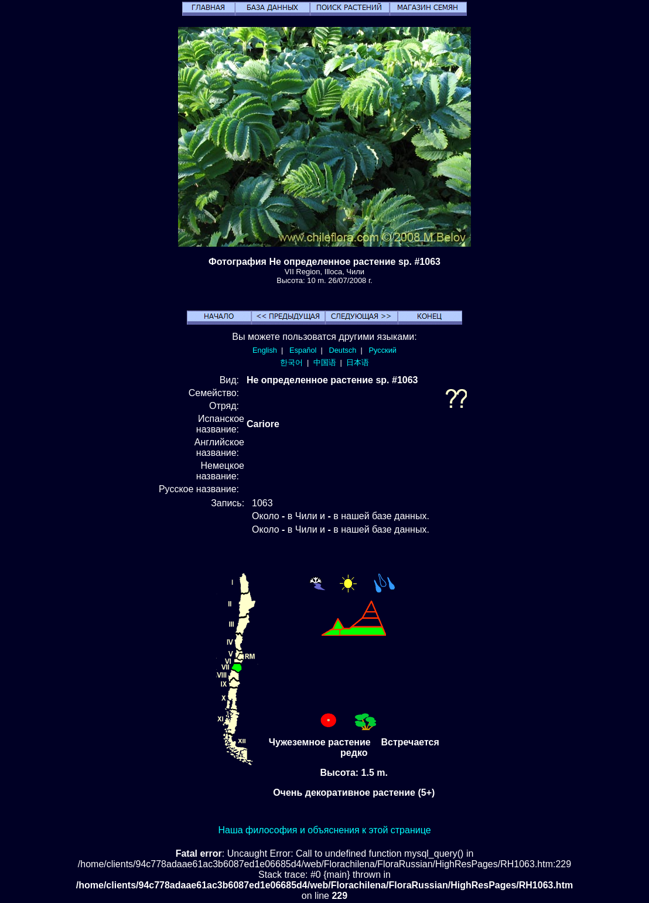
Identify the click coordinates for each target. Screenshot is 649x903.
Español (302, 350)
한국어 (291, 362)
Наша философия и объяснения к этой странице (324, 830)
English (264, 350)
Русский (383, 350)
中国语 (324, 362)
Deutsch (342, 350)
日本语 (357, 362)
